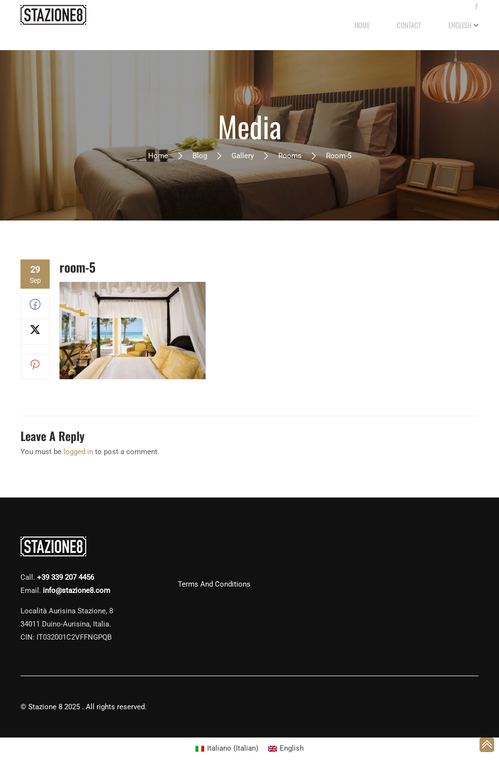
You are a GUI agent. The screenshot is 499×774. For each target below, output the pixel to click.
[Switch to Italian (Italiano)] (227, 749)
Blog (199, 156)
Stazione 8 (45, 707)
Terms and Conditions (214, 585)
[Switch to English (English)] (285, 749)
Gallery (242, 156)
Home (158, 156)
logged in (78, 452)
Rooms (290, 156)
